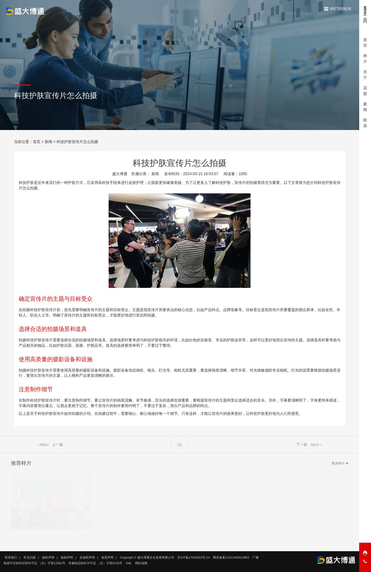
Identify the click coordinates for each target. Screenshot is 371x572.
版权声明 (67, 557)
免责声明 (107, 557)
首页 (36, 142)
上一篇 (57, 446)
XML (129, 563)
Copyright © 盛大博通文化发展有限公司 (147, 557)
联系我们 (11, 557)
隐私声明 (48, 557)
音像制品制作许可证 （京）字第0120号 (95, 563)
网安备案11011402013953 (231, 557)
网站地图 (141, 563)
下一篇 (301, 446)
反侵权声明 (87, 557)
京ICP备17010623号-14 (193, 557)
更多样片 (338, 465)
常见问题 (29, 557)
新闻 (48, 142)
